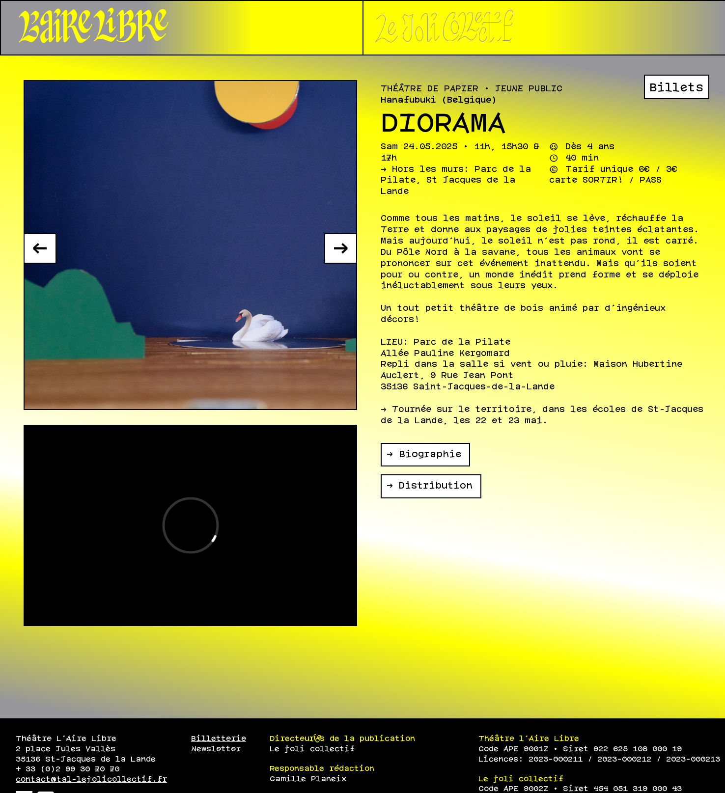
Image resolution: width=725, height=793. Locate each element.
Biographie (430, 455)
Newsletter (216, 749)
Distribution (436, 486)
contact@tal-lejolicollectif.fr (91, 779)
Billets (676, 88)
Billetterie (218, 739)
